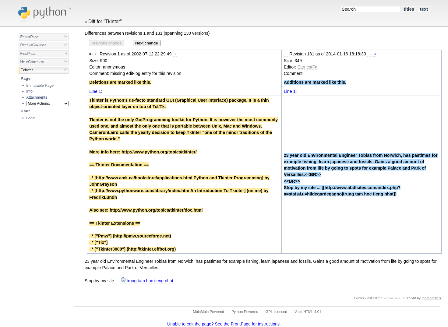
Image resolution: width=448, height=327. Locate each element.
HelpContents (32, 62)
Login (30, 118)
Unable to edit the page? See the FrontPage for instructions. (224, 324)
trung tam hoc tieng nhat (150, 280)
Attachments (36, 97)
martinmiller (431, 298)
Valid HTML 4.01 (308, 312)
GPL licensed (276, 312)
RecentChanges (33, 45)
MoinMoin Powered (208, 312)
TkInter (27, 70)
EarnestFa (307, 67)
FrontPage (29, 37)
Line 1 (95, 91)
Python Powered (244, 312)
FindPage (27, 53)
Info (29, 91)
